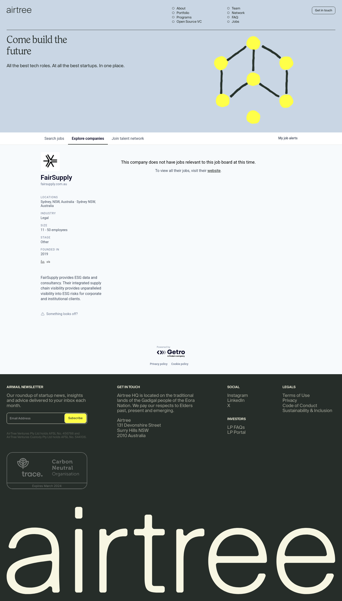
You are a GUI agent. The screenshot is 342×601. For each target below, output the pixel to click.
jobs (54, 138)
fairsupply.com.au (54, 184)
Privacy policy (158, 364)
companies (88, 138)
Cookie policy (179, 364)
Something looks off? (59, 314)
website (213, 170)
